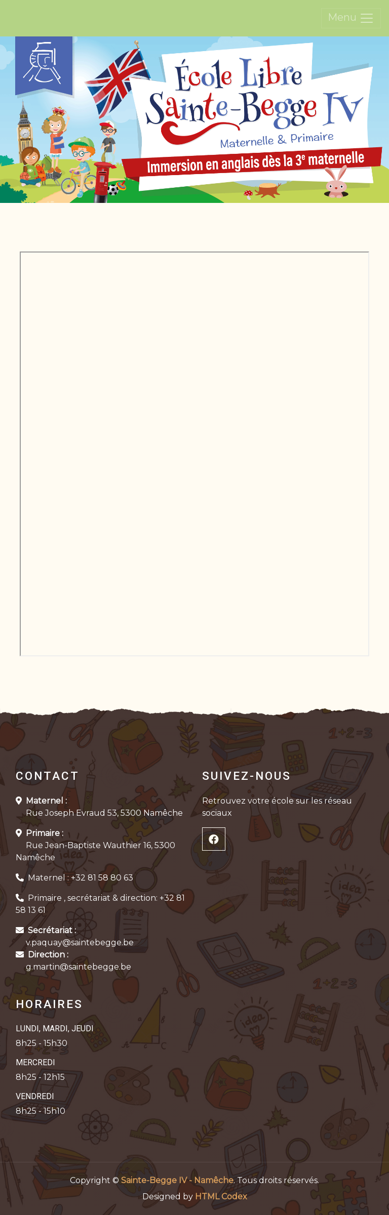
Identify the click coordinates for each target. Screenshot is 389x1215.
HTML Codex (221, 1196)
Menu (351, 18)
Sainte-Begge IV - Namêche (177, 1180)
